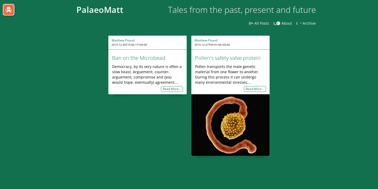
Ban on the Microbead (138, 57)
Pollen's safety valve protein (228, 57)
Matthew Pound (123, 40)
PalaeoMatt (99, 9)
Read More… (172, 89)
